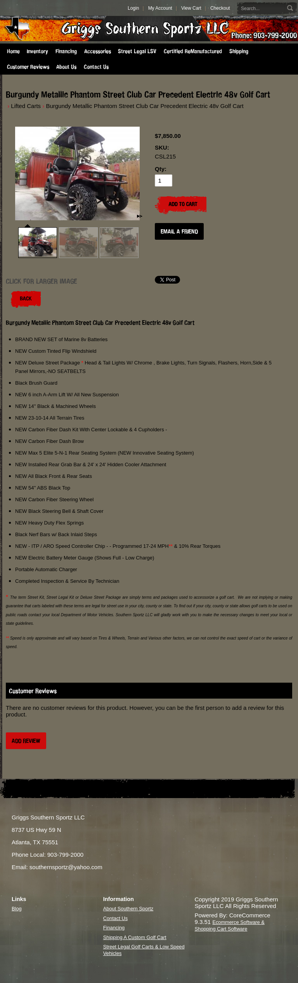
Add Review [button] (26, 740)
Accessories (97, 51)
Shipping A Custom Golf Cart (134, 937)
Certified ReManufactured (193, 51)
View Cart (191, 8)
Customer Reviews (28, 66)
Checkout (220, 8)
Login (133, 8)
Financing (66, 51)
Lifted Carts (26, 106)
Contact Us (96, 66)
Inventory (37, 51)
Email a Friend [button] (179, 231)
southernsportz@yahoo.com (65, 867)
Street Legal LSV (137, 51)
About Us (66, 66)
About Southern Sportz (128, 909)
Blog (17, 909)
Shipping (238, 51)
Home (13, 51)
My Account (160, 8)
